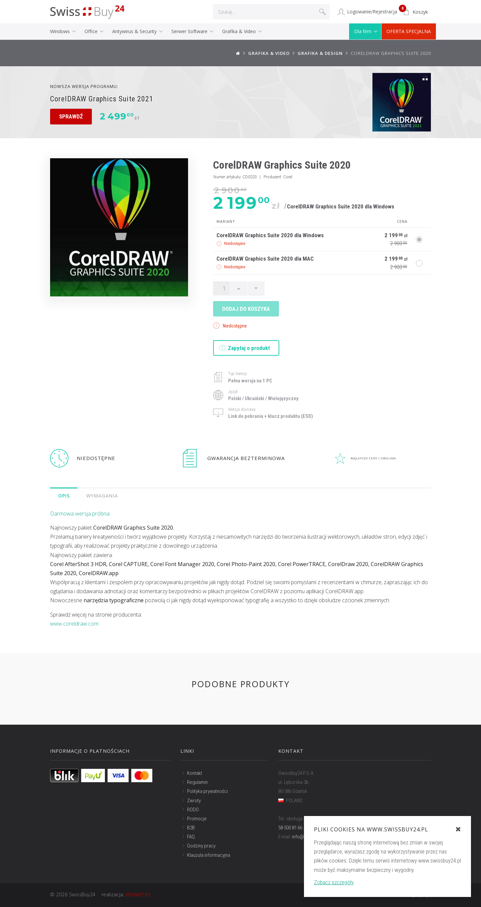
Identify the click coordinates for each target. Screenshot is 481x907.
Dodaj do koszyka (246, 308)
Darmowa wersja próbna (80, 513)
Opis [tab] (64, 495)
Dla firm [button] (363, 31)
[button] (415, 12)
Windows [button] (60, 31)
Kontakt (194, 773)
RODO (193, 810)
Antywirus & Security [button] (135, 31)
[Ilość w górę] (238, 288)
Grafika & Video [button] (239, 31)
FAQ (191, 837)
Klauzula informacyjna (208, 855)
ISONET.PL (138, 894)
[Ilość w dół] (256, 288)
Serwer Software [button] (190, 31)
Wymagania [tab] (102, 495)
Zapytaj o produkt (244, 348)
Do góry (417, 895)
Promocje (197, 819)
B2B (191, 828)
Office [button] (92, 31)
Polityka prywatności (207, 791)
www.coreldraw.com (74, 623)
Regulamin (197, 782)
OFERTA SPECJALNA (408, 31)
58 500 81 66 (290, 828)
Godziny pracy (201, 846)
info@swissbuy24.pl (312, 837)
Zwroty (194, 800)
